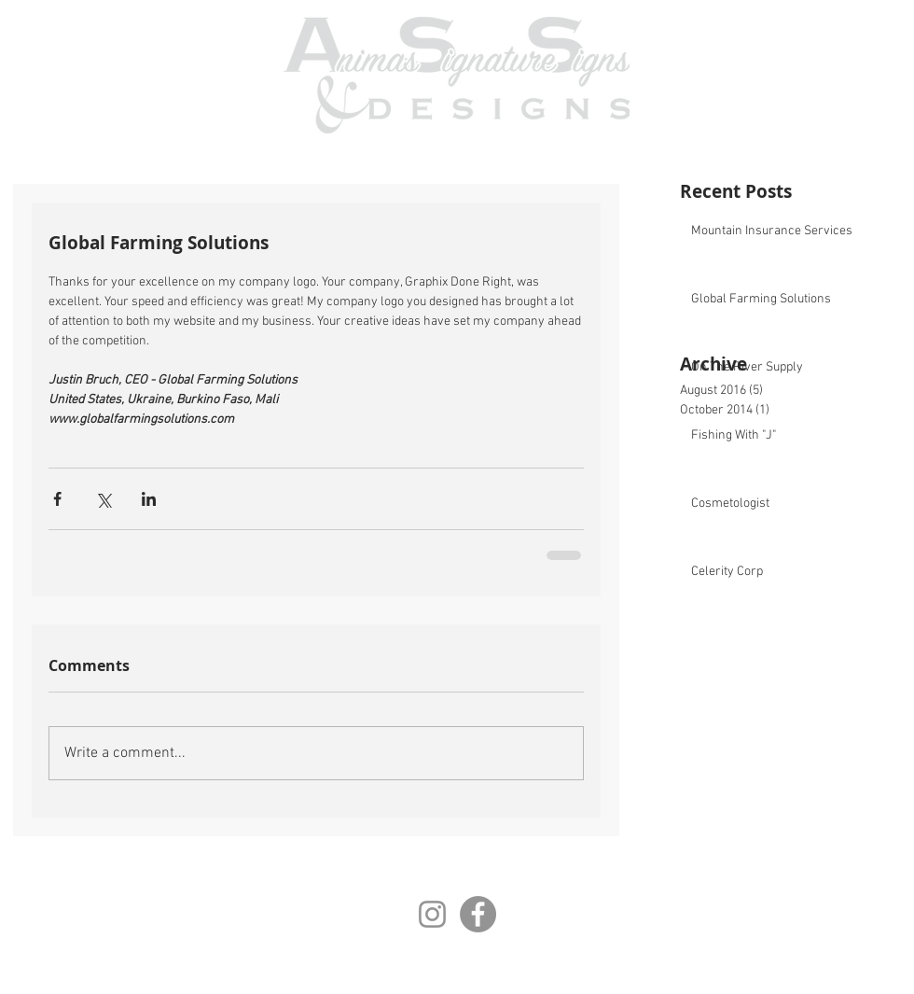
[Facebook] (478, 914)
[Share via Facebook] (57, 499)
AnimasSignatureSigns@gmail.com (537, 962)
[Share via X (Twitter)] (103, 499)
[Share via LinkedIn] (149, 499)
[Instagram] (432, 914)
